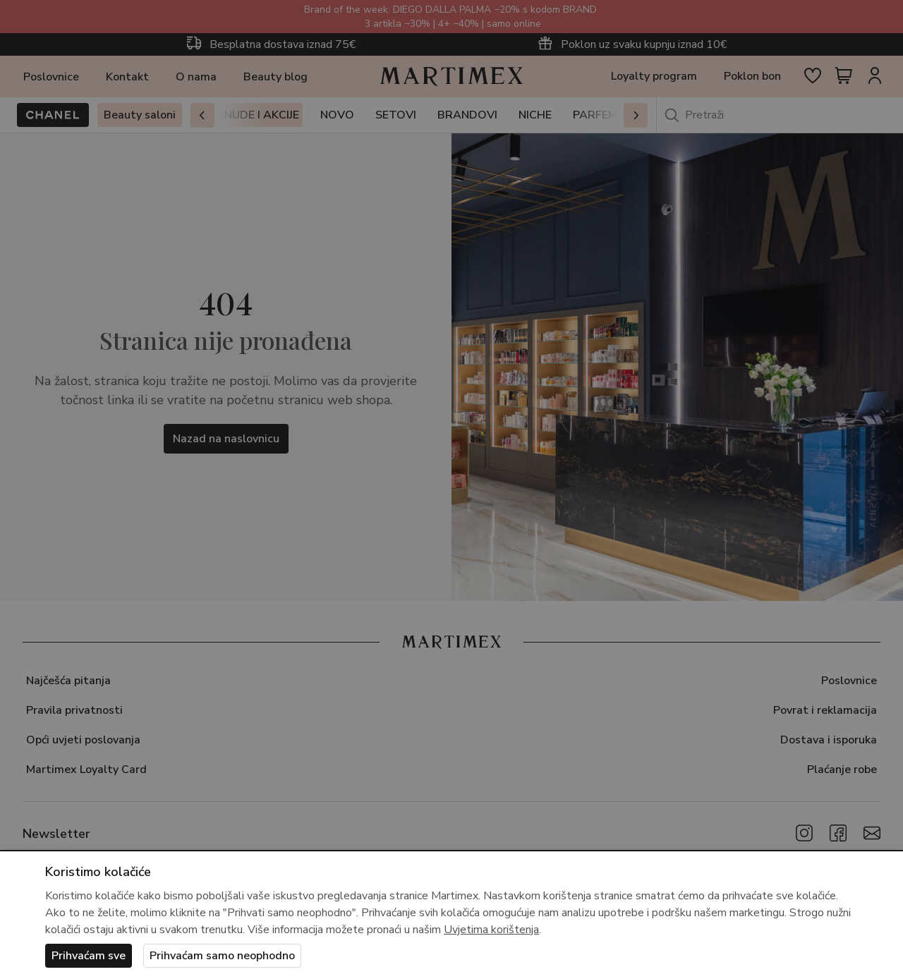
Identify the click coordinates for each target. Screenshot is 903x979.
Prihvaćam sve (88, 955)
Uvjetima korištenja (491, 929)
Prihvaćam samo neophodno (222, 955)
